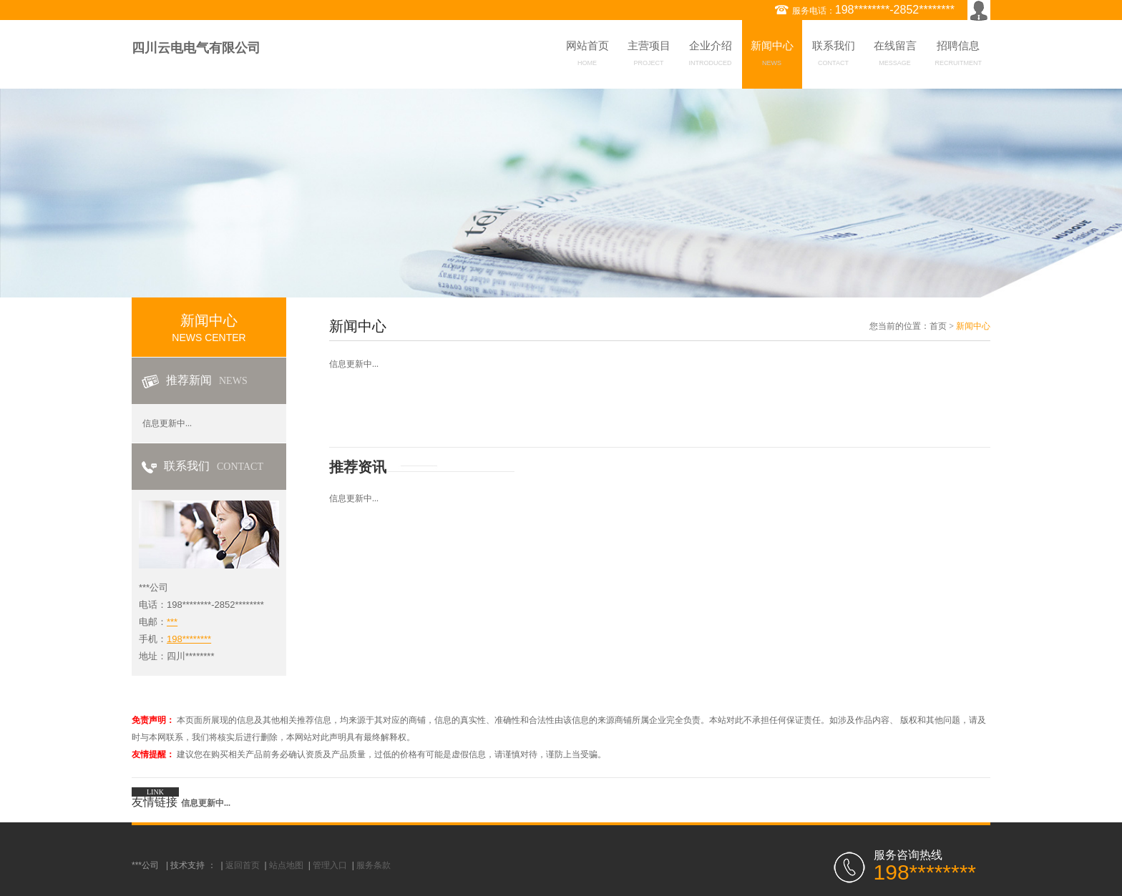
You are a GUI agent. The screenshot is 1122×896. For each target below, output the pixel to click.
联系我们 (833, 56)
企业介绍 (710, 56)
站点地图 (286, 865)
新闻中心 (772, 56)
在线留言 (895, 56)
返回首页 (242, 865)
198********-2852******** (895, 10)
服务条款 (373, 865)
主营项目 (649, 56)
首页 (938, 326)
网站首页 (587, 56)
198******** (189, 639)
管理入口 (330, 865)
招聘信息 (958, 56)
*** (172, 621)
